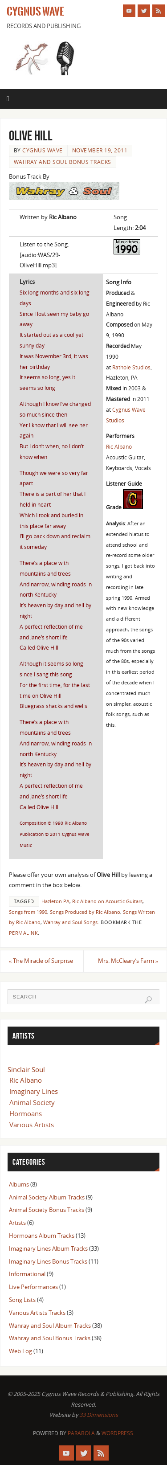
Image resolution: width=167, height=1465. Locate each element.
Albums (19, 1184)
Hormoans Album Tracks (41, 1236)
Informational (27, 1274)
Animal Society (32, 1102)
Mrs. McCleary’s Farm (128, 961)
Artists (17, 1223)
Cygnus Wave (35, 11)
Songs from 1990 (28, 912)
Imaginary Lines (33, 1091)
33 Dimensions (98, 1415)
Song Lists (22, 1300)
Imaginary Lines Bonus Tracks (48, 1261)
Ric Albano (119, 446)
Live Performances (33, 1287)
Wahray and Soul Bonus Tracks (62, 162)
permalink (23, 933)
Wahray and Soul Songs (70, 922)
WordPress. (118, 1433)
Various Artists (31, 1124)
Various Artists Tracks (37, 1313)
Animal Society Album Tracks (47, 1197)
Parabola (81, 1433)
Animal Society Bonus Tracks (46, 1210)
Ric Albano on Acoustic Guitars (107, 901)
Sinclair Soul (26, 1069)
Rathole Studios (131, 367)
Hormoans (25, 1113)
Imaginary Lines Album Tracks (48, 1248)
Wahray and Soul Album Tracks (50, 1326)
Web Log (20, 1351)
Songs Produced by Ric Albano (85, 912)
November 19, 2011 (100, 150)
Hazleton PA (55, 901)
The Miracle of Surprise (41, 961)
